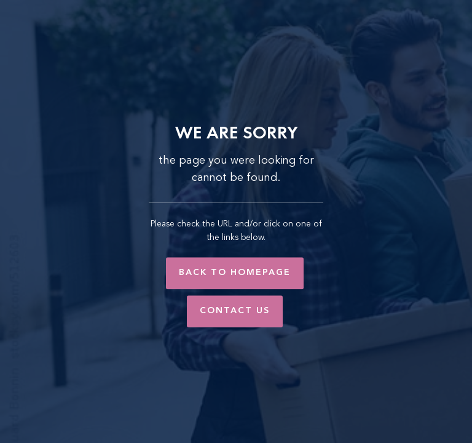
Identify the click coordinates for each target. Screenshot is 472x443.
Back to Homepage (235, 272)
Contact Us (235, 310)
